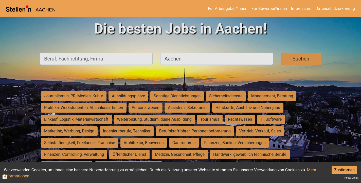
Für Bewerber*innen (269, 8)
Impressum (301, 8)
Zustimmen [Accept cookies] (344, 169)
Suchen (301, 59)
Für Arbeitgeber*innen (227, 8)
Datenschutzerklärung (335, 8)
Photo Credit (351, 177)
